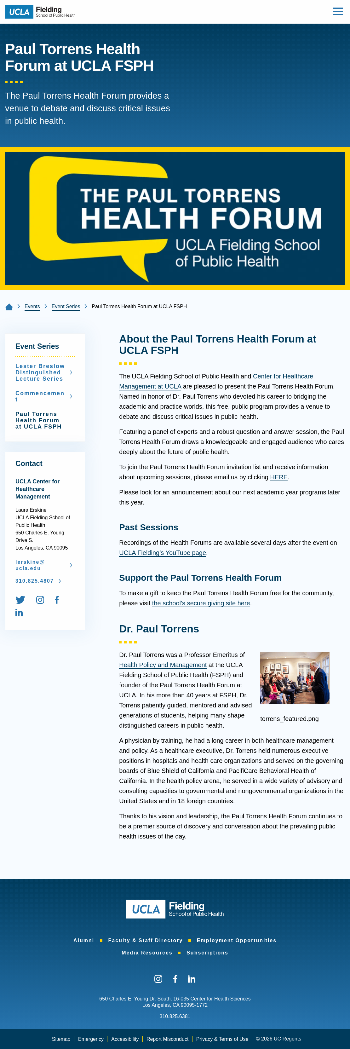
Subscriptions (207, 952)
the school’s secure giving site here (201, 603)
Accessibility (125, 1039)
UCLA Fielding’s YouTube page (162, 552)
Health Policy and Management (163, 664)
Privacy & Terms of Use (222, 1039)
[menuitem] (25, 601)
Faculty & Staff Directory (145, 940)
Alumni (83, 940)
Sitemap (61, 1039)
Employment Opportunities (237, 940)
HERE (279, 477)
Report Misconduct (167, 1039)
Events (32, 306)
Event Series (66, 306)
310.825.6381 (175, 1016)
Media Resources (147, 952)
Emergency (91, 1039)
